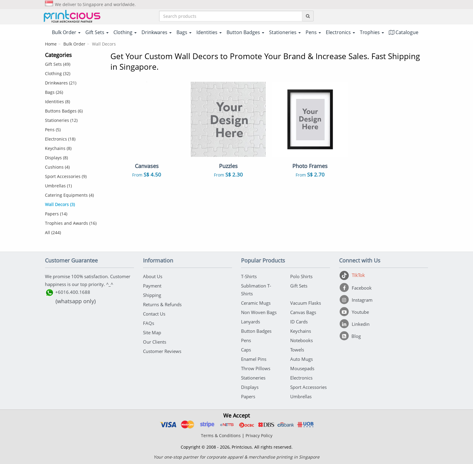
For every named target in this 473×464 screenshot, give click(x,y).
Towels (297, 350)
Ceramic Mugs (256, 303)
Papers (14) (56, 214)
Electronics (301, 378)
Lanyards (250, 322)
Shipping (152, 295)
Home (51, 44)
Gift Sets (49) (57, 64)
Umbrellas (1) (58, 186)
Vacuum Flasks (305, 303)
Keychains (300, 331)
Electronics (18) (60, 139)
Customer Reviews (162, 351)
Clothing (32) (57, 73)
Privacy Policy (259, 435)
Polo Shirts (301, 276)
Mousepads (302, 368)
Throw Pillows (255, 368)
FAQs (148, 323)
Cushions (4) (57, 167)
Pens (246, 340)
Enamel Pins (253, 359)
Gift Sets (298, 286)
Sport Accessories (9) (66, 176)
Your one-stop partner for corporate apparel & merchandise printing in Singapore (236, 457)
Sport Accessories (308, 387)
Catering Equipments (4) (69, 195)
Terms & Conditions (221, 435)
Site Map (152, 332)
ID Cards (299, 322)
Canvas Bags (303, 312)
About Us (152, 276)
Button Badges (256, 331)
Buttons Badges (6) (64, 111)
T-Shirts (249, 276)
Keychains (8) (58, 148)
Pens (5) (53, 129)
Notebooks (301, 340)
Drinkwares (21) (60, 83)
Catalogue (403, 32)
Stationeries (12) (61, 120)
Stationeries (253, 378)
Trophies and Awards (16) (71, 223)
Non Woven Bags (259, 312)
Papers (248, 396)
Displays (250, 387)
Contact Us (154, 314)
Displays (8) (56, 157)
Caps (246, 350)
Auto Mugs (301, 359)
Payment (152, 286)
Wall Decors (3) (60, 204)
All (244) (53, 232)
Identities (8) (57, 101)
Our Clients (154, 342)
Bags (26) (54, 92)
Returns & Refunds (162, 304)
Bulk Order (74, 44)
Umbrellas (301, 396)
